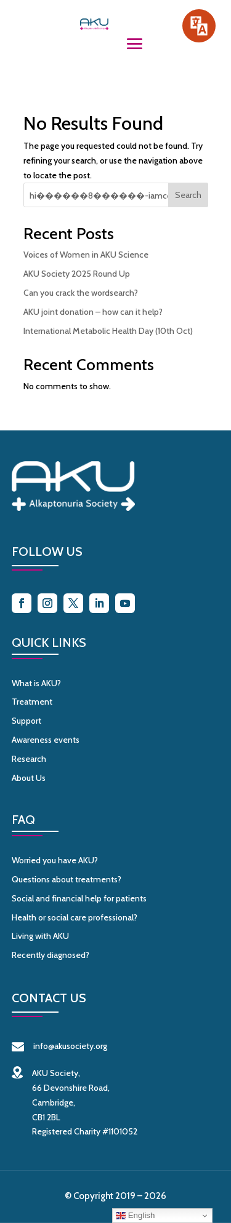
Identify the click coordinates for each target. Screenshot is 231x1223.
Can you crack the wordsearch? (80, 292)
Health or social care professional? (74, 917)
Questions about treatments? (66, 879)
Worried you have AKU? (55, 860)
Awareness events (45, 739)
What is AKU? (36, 683)
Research (29, 758)
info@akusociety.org (59, 1045)
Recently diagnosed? (50, 954)
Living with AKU (40, 935)
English (135, 1216)
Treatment (32, 701)
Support (26, 720)
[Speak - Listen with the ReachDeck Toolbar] (199, 25)
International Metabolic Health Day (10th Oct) (108, 330)
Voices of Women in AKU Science (85, 254)
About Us (29, 777)
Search (188, 194)
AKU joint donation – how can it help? (93, 311)
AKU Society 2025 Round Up (76, 273)
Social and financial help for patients (79, 898)
